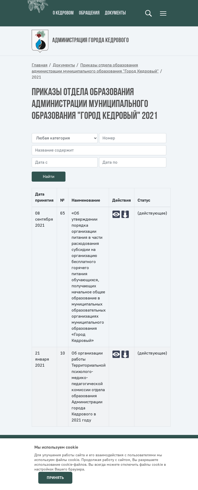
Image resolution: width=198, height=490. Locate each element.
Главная (40, 65)
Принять (55, 478)
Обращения (89, 13)
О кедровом (63, 13)
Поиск (148, 13)
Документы (115, 13)
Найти (48, 176)
